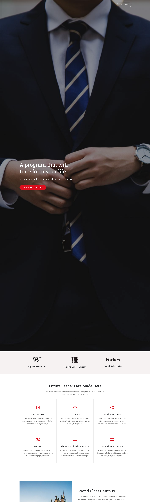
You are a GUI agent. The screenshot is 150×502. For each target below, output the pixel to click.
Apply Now (124, 5)
